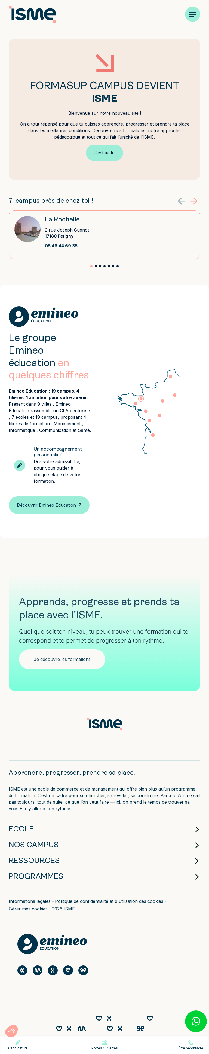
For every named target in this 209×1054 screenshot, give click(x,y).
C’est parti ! (105, 152)
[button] (194, 201)
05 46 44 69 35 (61, 245)
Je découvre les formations (62, 659)
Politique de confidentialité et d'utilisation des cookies (110, 901)
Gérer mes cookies (29, 909)
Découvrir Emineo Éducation (46, 505)
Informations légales (30, 901)
